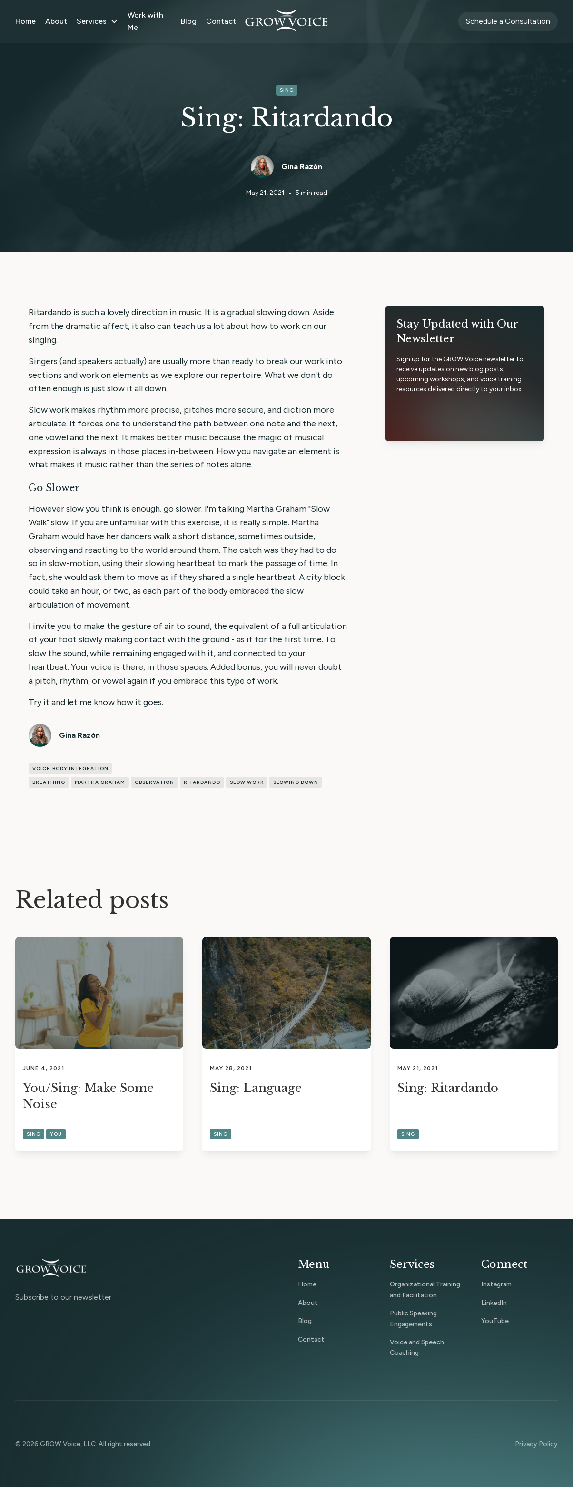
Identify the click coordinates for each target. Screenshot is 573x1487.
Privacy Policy (536, 1444)
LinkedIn (494, 1303)
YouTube (495, 1321)
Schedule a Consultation (508, 21)
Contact (221, 21)
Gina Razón (301, 166)
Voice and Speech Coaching (417, 1347)
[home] (286, 21)
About (56, 21)
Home (25, 21)
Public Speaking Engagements (413, 1318)
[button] (97, 21)
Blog (189, 21)
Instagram (496, 1284)
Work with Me (145, 21)
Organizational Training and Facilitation (425, 1289)
